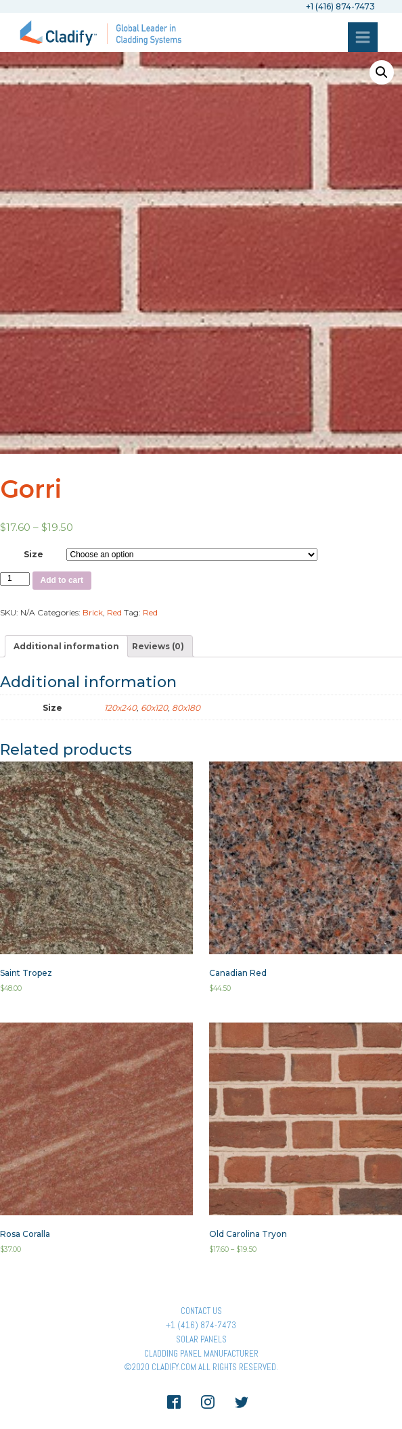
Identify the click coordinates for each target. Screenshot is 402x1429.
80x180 (186, 708)
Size (33, 554)
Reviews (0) (158, 646)
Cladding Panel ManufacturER (201, 1353)
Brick (93, 612)
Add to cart (62, 580)
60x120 (154, 708)
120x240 (120, 708)
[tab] (66, 646)
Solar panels (201, 1339)
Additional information (66, 646)
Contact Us (201, 1311)
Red (114, 612)
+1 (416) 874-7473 (201, 1325)
